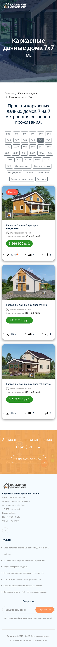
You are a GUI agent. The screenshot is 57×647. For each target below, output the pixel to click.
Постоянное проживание (36, 172)
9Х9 (50, 153)
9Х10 (10, 159)
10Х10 (28, 159)
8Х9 (7, 153)
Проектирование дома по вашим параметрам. (24, 560)
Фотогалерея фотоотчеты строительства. (22, 579)
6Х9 (33, 140)
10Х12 (37, 159)
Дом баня (41, 179)
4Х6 (24, 133)
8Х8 (49, 146)
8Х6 (33, 146)
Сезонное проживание (22, 179)
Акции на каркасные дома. (15, 566)
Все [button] (8, 133)
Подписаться (45, 609)
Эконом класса (22, 166)
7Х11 (25, 146)
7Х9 (8, 146)
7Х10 (16, 146)
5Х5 (33, 133)
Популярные (14, 172)
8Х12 (32, 153)
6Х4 (49, 133)
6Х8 (25, 140)
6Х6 (9, 140)
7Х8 (48, 140)
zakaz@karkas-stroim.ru (14, 505)
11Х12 (46, 159)
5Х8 (41, 133)
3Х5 (17, 133)
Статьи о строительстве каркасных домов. (22, 585)
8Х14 (41, 153)
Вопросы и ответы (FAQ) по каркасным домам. (25, 592)
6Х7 (17, 140)
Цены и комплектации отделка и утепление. (23, 573)
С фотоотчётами (42, 166)
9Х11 (19, 159)
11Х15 (9, 166)
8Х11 (24, 153)
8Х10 (15, 153)
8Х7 (41, 146)
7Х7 (41, 140)
